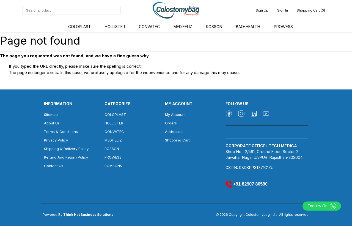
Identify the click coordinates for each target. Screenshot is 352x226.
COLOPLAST (79, 26)
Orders (171, 123)
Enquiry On (321, 205)
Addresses (174, 131)
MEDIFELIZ (183, 26)
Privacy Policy (56, 140)
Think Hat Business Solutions (88, 215)
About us (52, 123)
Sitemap (51, 114)
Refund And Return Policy (66, 157)
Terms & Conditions (61, 131)
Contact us (53, 166)
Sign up (262, 10)
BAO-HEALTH (248, 26)
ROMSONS (113, 166)
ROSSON (214, 26)
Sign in (282, 10)
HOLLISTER (115, 26)
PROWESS (283, 26)
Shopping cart (177, 140)
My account (175, 114)
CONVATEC (149, 26)
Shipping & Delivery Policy (66, 148)
